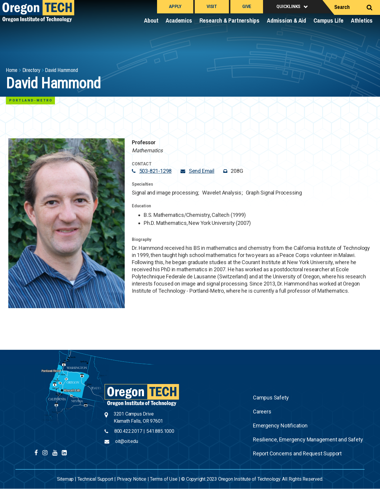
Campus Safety (271, 397)
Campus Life (328, 20)
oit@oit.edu (126, 441)
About (151, 20)
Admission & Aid (286, 20)
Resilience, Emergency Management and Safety (308, 439)
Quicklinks (288, 6)
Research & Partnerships (229, 20)
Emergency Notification (280, 425)
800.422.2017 (128, 431)
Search (342, 7)
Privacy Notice (131, 479)
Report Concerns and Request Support (297, 453)
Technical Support (95, 479)
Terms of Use (164, 479)
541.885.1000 (160, 431)
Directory (31, 70)
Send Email (201, 171)
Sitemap (65, 479)
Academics (179, 20)
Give (246, 6)
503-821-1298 (155, 171)
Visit (212, 6)
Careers (262, 411)
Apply (175, 6)
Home (11, 70)
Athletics (362, 20)
